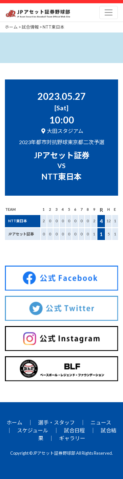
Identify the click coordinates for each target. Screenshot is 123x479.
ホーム (14, 422)
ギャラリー (72, 438)
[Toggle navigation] (108, 12)
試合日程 (74, 430)
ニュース (101, 422)
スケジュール (32, 430)
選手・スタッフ (56, 422)
